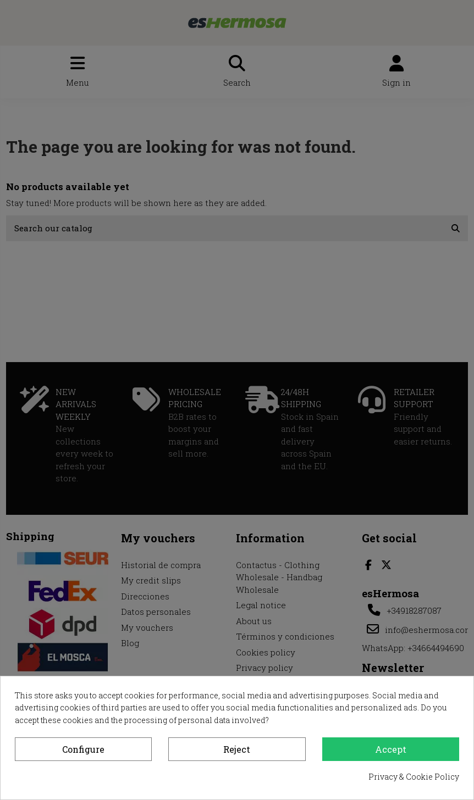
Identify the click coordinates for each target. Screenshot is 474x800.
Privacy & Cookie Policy (413, 776)
